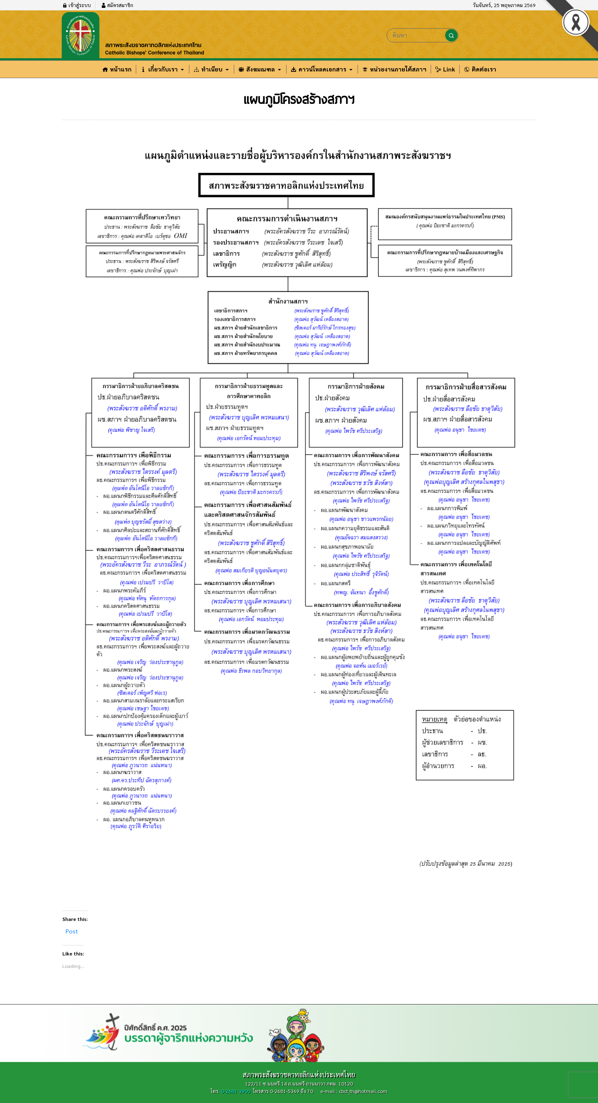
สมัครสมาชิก (117, 5)
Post (72, 930)
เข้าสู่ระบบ (76, 5)
